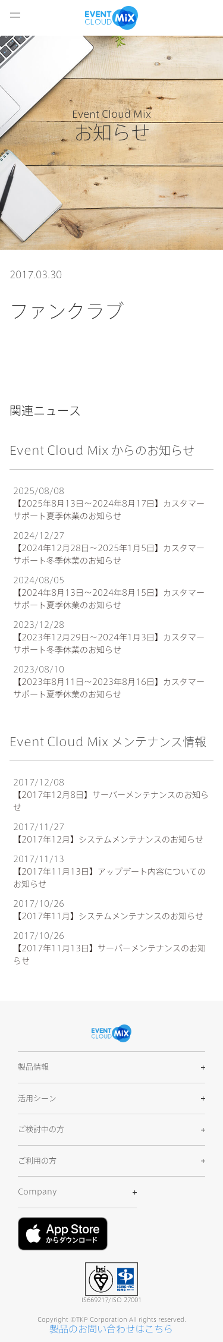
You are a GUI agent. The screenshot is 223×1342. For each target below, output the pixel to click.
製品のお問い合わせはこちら (111, 1329)
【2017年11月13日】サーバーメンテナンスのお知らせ (109, 954)
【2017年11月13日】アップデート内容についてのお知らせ (109, 878)
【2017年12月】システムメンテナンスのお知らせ (108, 839)
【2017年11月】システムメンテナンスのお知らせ (108, 916)
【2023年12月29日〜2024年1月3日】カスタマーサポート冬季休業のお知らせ (109, 643)
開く (15, 15)
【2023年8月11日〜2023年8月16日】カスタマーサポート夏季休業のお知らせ (109, 688)
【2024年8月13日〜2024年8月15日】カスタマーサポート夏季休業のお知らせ (109, 599)
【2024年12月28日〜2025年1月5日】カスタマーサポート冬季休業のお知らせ (109, 554)
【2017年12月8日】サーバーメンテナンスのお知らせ (111, 801)
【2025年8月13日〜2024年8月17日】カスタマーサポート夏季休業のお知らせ (109, 509)
